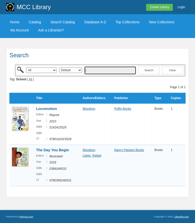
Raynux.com (26, 216)
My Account (19, 30)
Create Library (159, 7)
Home (14, 22)
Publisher (121, 98)
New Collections (161, 22)
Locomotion (46, 109)
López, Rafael (92, 155)
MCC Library (34, 7)
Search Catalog (63, 22)
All (30, 79)
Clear (172, 70)
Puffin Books (122, 108)
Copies (176, 98)
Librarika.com (181, 216)
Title (39, 98)
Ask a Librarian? (51, 30)
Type (157, 98)
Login (181, 7)
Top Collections (128, 22)
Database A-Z (95, 22)
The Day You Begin (52, 150)
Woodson (89, 108)
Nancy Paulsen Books (129, 150)
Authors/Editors (94, 98)
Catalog (35, 22)
